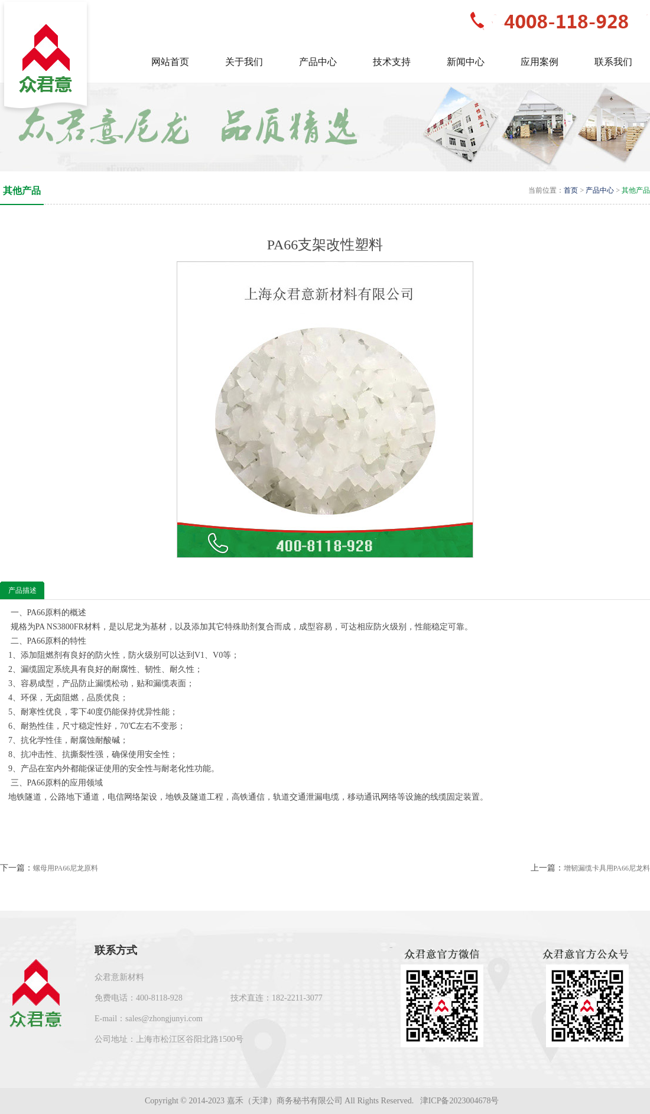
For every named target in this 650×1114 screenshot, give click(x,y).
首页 (571, 190)
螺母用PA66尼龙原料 (65, 868)
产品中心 (600, 190)
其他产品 (636, 190)
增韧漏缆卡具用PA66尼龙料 (607, 868)
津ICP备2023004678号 (460, 1100)
